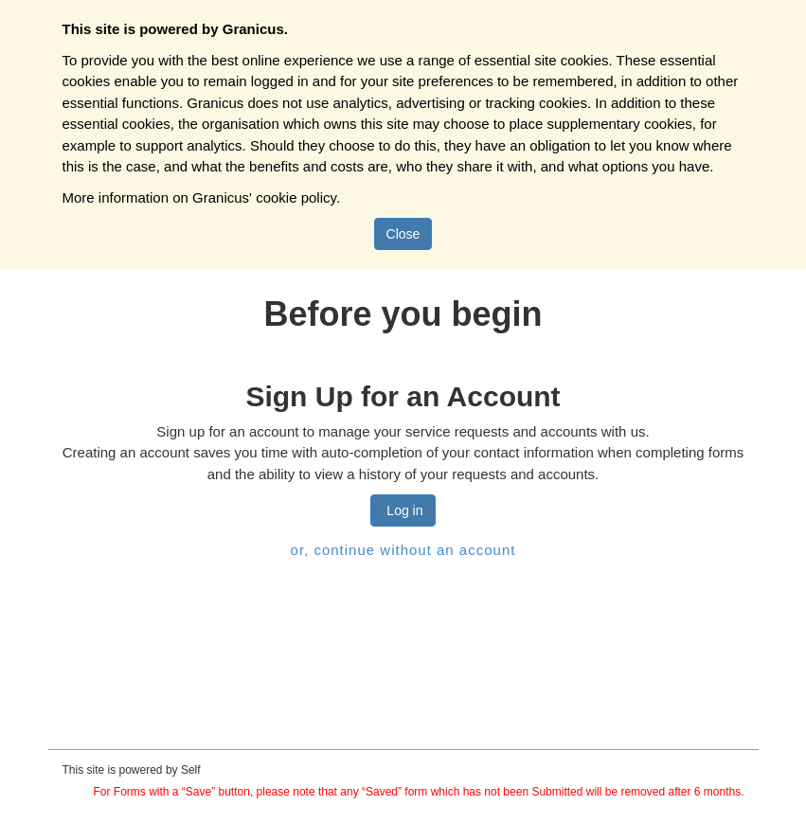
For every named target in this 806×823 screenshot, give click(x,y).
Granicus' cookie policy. (266, 197)
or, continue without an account (403, 550)
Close (403, 234)
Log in (402, 510)
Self (191, 770)
